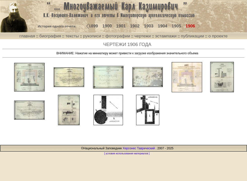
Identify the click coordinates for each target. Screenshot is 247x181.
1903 (148, 26)
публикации (192, 36)
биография (50, 36)
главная (27, 36)
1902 (135, 26)
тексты (72, 36)
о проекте (218, 36)
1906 (190, 26)
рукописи (92, 36)
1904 (162, 26)
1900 (107, 26)
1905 (176, 26)
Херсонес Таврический (139, 148)
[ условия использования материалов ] (126, 153)
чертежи (142, 36)
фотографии (117, 36)
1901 (121, 26)
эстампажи (165, 36)
